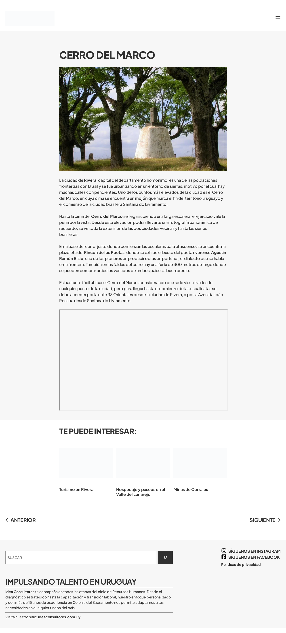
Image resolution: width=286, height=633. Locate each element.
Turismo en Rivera (86, 466)
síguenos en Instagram (254, 551)
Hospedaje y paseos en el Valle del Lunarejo (143, 469)
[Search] (165, 557)
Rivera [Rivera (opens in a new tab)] (90, 180)
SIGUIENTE (262, 520)
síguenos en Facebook (254, 557)
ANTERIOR (23, 520)
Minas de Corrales (200, 466)
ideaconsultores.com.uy (58, 616)
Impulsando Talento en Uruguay (71, 581)
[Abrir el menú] (278, 18)
